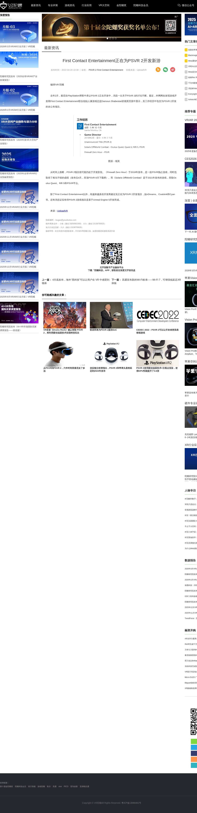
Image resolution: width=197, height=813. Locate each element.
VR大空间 (104, 5)
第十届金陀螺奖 (6, 786)
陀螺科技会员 (140, 5)
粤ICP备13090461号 (131, 803)
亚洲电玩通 (84, 786)
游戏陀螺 (41, 786)
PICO (66, 786)
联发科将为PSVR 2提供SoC (103, 330)
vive (60, 786)
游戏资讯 (70, 5)
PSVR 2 (92, 70)
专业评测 (53, 5)
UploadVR (62, 210)
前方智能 (32, 786)
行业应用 (87, 5)
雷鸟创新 (74, 786)
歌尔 (49, 786)
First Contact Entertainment (110, 70)
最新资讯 (36, 5)
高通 (54, 786)
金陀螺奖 (121, 5)
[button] (107, 38)
